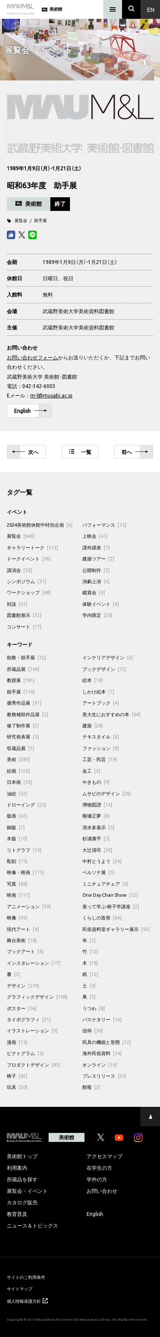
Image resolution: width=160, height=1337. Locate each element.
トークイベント (29, 558)
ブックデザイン (104, 669)
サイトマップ (19, 1288)
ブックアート (25, 951)
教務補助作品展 (27, 714)
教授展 (21, 680)
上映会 (95, 536)
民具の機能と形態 (106, 1042)
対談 (17, 604)
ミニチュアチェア (105, 883)
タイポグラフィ (29, 1019)
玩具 (17, 1087)
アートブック (100, 702)
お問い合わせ (102, 1191)
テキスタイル (100, 736)
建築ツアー (98, 558)
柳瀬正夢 (96, 815)
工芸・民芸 (99, 759)
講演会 (19, 570)
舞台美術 (22, 940)
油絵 (17, 793)
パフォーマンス (104, 524)
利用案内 (17, 1167)
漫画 (17, 1042)
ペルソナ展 (98, 872)
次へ (25, 452)
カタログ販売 (22, 1202)
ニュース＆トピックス (32, 1225)
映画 (18, 894)
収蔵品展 (20, 748)
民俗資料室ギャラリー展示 (116, 929)
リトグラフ (24, 850)
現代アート (23, 929)
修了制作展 (23, 725)
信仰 (92, 1030)
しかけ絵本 (98, 691)
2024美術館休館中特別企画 (40, 524)
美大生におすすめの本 (111, 714)
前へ (135, 452)
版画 (17, 815)
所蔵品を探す (22, 1179)
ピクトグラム (25, 1053)
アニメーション (29, 906)
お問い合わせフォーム (32, 357)
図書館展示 (24, 615)
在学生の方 (99, 1167)
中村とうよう (102, 861)
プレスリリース (104, 1075)
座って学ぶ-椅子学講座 (110, 906)
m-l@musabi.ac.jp (51, 395)
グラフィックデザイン (37, 996)
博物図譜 (97, 804)
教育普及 (17, 1214)
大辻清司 (97, 850)
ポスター (22, 1008)
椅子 (17, 1075)
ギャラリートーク (32, 547)
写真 (17, 883)
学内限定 (97, 615)
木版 (17, 838)
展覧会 (21, 220)
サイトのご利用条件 (26, 1277)
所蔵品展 (23, 669)
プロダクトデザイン (33, 1064)
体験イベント (100, 604)
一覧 (80, 452)
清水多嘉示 (98, 827)
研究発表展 (23, 736)
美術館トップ (22, 1156)
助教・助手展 (26, 657)
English (30, 411)
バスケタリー (102, 1019)
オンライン (99, 1064)
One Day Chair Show (110, 894)
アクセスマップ (104, 1156)
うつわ (93, 1008)
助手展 (40, 220)
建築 (92, 725)
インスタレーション (33, 962)
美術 (18, 759)
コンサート (24, 626)
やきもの (96, 782)
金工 (91, 770)
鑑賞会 (93, 592)
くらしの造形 (102, 917)
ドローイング (26, 804)
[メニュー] (112, 9)
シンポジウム (26, 581)
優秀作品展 (24, 702)
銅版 (16, 827)
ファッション (100, 748)
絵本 (92, 680)
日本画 (19, 782)
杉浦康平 (96, 838)
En (150, 9)
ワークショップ (29, 592)
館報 (91, 1087)
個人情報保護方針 (27, 1301)
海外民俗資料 (102, 1053)
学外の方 (97, 1179)
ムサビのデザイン (106, 793)
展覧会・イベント (27, 1191)
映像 (17, 917)
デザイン (23, 985)
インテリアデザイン (107, 657)
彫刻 (17, 861)
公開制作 (96, 570)
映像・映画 (25, 872)
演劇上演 (96, 581)
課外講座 (96, 547)
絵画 (18, 770)
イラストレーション (32, 1030)
